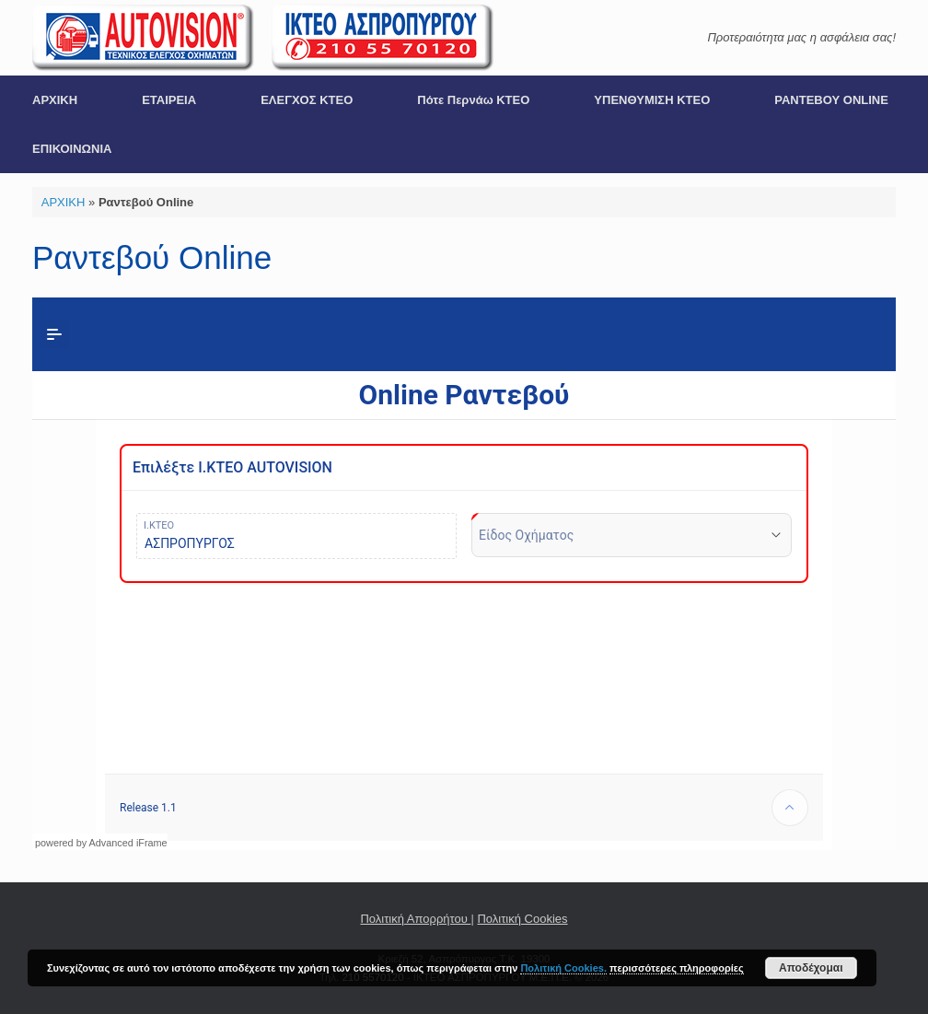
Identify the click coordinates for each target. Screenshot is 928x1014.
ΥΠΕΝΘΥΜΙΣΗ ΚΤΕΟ (652, 100)
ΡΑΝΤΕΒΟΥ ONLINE (831, 100)
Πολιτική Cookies (522, 919)
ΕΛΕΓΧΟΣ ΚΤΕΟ (307, 100)
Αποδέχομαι (810, 968)
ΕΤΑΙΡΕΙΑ (169, 100)
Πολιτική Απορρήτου (415, 919)
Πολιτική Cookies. (563, 967)
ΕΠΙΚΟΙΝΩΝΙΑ (71, 149)
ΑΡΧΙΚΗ (54, 100)
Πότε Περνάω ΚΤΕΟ (473, 100)
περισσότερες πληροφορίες (676, 967)
